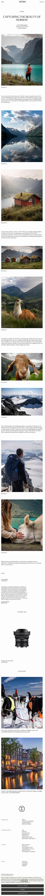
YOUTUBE (24, 861)
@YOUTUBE (4, 603)
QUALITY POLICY (26, 850)
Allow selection (22, 893)
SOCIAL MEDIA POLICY (27, 847)
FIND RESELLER (25, 834)
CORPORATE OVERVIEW (27, 821)
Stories (22, 11)
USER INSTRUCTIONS (27, 837)
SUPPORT (24, 831)
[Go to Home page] (22, 1)
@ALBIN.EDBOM (5, 601)
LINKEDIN (24, 865)
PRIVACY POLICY (26, 844)
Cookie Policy (24, 880)
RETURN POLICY (26, 833)
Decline (22, 889)
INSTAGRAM (25, 863)
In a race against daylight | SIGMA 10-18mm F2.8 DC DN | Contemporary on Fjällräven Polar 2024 (19, 731)
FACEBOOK (24, 864)
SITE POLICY (25, 846)
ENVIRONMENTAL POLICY (28, 849)
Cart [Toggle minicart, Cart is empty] (42, 2)
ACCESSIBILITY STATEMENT (28, 851)
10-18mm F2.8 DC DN (7, 661)
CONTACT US (25, 835)
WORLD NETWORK (26, 824)
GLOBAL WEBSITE (26, 822)
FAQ (23, 830)
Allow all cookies (22, 885)
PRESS (23, 819)
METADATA (4, 87)
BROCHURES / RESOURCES (28, 838)
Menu (2, 2)
